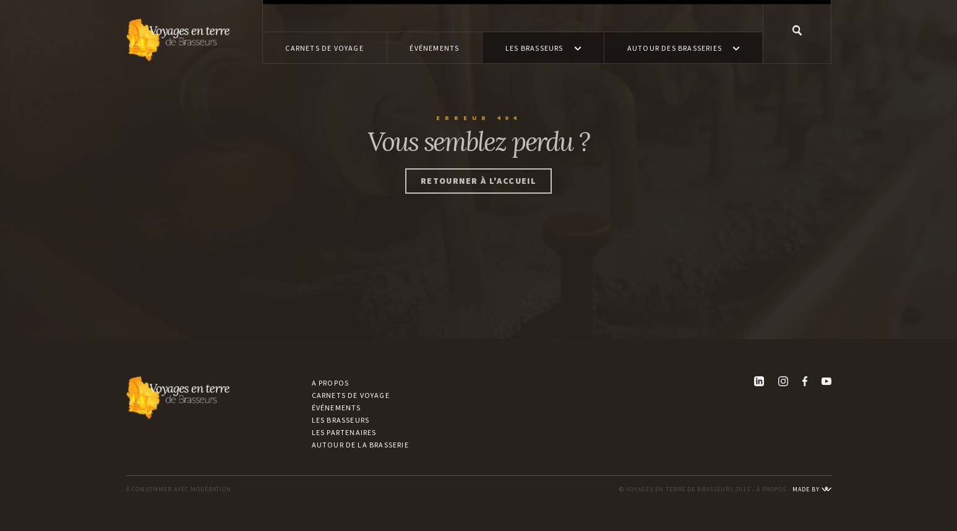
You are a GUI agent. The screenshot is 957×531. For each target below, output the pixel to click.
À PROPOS (771, 489)
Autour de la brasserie (360, 444)
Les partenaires (344, 432)
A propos (331, 382)
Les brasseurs (341, 420)
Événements (336, 407)
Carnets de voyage (351, 395)
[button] (543, 47)
